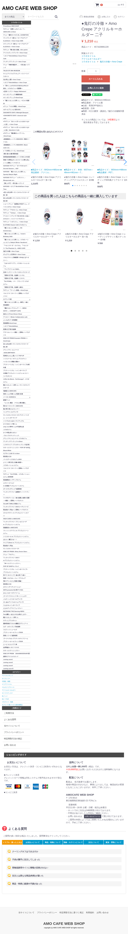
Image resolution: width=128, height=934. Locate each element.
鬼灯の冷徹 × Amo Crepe (111, 62)
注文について (93, 842)
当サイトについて (12, 726)
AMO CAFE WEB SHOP (29, 8)
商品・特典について (53, 842)
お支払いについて (33, 842)
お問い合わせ (10, 745)
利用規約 (90, 912)
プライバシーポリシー (14, 732)
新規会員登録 (86, 17)
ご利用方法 (9, 713)
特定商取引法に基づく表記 (72, 912)
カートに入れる (96, 79)
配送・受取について (114, 842)
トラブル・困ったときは (12, 842)
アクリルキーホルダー (92, 59)
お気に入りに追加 (96, 88)
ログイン (119, 17)
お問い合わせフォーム (92, 816)
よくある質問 (10, 719)
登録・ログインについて (73, 842)
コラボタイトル (89, 56)
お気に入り (103, 17)
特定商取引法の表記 (13, 739)
